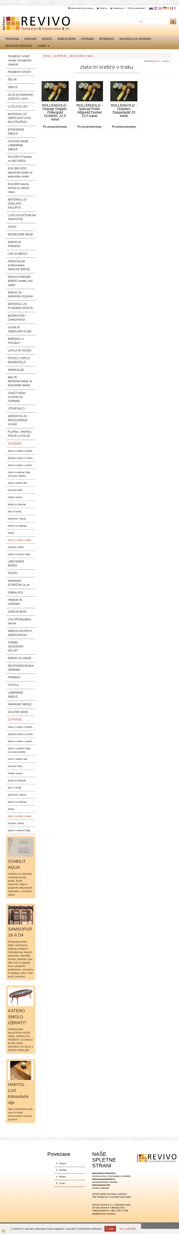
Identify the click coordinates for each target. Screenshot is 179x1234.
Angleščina (160, 8)
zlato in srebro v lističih (20, 451)
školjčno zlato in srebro (20, 458)
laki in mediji (14, 511)
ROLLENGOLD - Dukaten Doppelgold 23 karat (124, 110)
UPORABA (87, 39)
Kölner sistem (15, 497)
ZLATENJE (60, 55)
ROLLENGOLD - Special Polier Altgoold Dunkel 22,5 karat (90, 110)
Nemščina (165, 8)
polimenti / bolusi (17, 518)
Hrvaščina (155, 8)
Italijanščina (169, 8)
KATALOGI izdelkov (18, 46)
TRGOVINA (12, 39)
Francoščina (174, 8)
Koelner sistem (16, 547)
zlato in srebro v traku (19, 540)
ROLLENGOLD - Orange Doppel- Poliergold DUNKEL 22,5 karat (55, 112)
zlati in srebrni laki (17, 483)
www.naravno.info (101, 1185)
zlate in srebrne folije (19, 554)
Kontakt (30, 39)
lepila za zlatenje (17, 504)
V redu (110, 1228)
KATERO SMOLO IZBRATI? (17, 1016)
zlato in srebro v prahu (20, 465)
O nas (41, 46)
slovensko (151, 8)
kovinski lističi (15, 490)
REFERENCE (106, 39)
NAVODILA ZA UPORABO (135, 39)
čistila (11, 533)
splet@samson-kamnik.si (104, 1214)
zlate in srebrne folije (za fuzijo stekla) (19, 474)
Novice (47, 39)
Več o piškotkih (128, 1228)
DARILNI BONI (66, 39)
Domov (47, 55)
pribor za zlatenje (17, 525)
